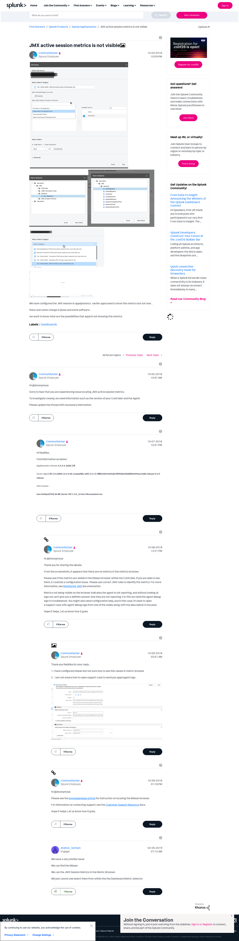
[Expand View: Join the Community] (68, 5)
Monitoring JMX (72, 586)
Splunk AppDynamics (84, 26)
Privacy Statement (15, 935)
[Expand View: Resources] (154, 5)
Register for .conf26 (188, 64)
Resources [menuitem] (146, 5)
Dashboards (49, 324)
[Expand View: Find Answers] (91, 5)
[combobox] (100, 15)
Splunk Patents (107, 931)
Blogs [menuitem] (114, 5)
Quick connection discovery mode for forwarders (183, 270)
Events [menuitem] (100, 5)
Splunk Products (58, 26)
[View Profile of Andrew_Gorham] (71, 847)
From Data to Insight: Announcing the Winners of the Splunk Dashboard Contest (188, 200)
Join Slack (188, 117)
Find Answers (37, 26)
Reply (152, 337)
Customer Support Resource (122, 804)
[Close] (91, 925)
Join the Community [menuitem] (55, 5)
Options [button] (201, 26)
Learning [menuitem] (128, 5)
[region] (48, 931)
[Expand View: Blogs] (118, 5)
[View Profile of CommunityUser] (48, 52)
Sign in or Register (201, 924)
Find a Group (188, 163)
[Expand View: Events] (105, 5)
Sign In (225, 5)
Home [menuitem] (33, 5)
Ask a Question (191, 15)
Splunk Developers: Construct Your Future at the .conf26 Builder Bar (186, 236)
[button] (160, 38)
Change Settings (42, 935)
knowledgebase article (82, 798)
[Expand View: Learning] (135, 5)
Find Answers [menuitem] (82, 5)
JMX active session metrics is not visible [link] (123, 26)
